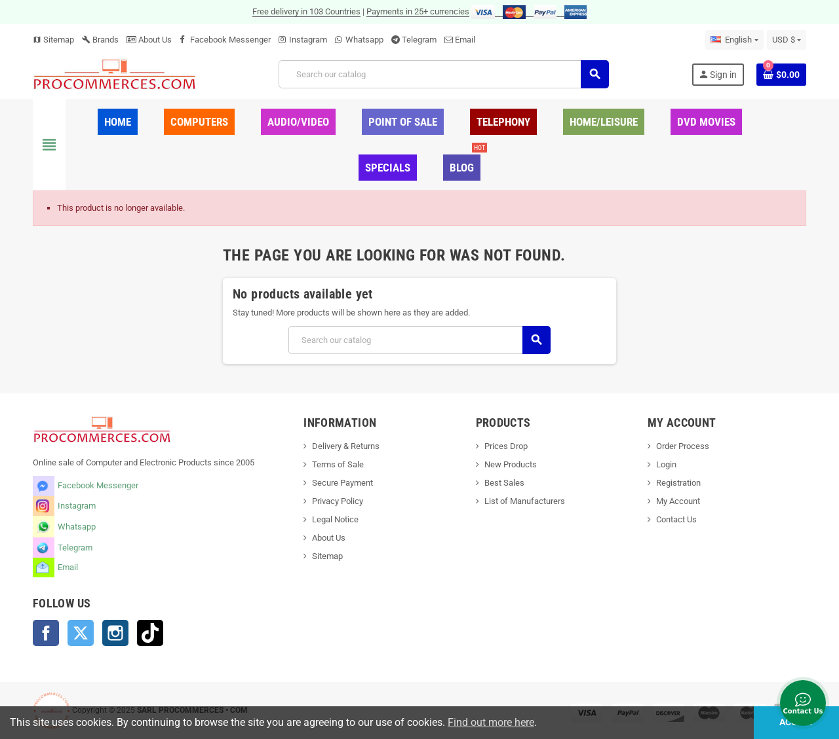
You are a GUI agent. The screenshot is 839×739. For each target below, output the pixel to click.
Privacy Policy (337, 501)
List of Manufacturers (524, 501)
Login (666, 464)
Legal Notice (335, 519)
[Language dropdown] (734, 40)
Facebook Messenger (230, 40)
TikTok (150, 633)
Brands (100, 40)
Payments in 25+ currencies (417, 11)
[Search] (443, 74)
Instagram (308, 40)
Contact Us (676, 519)
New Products (510, 464)
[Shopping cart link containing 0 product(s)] (781, 74)
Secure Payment (342, 483)
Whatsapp (364, 40)
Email (465, 40)
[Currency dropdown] (786, 40)
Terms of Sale (338, 464)
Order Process (682, 446)
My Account (678, 501)
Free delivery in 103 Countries (306, 11)
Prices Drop (506, 446)
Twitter (81, 633)
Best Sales (504, 483)
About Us (149, 40)
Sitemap (53, 40)
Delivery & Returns (346, 446)
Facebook (46, 633)
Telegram (419, 40)
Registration (678, 483)
